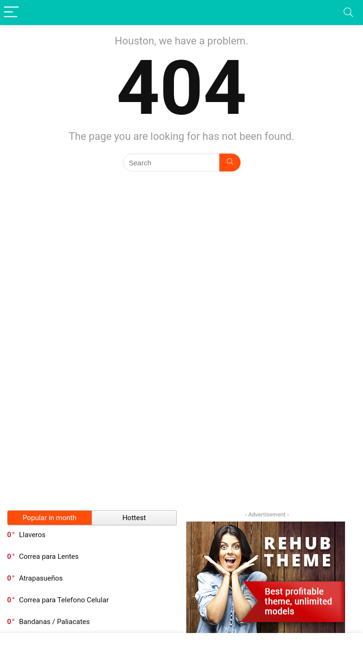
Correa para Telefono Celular (64, 600)
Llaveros (32, 535)
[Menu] (11, 12)
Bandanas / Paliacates (54, 621)
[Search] (348, 12)
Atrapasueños (41, 578)
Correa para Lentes (48, 556)
